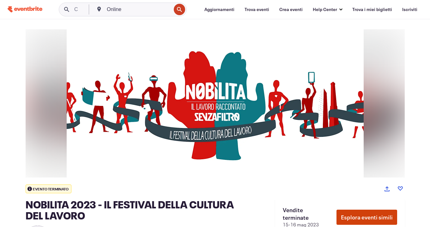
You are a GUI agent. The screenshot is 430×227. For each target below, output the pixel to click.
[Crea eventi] (291, 9)
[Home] (25, 9)
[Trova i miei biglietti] (372, 9)
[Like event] (400, 188)
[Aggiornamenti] (219, 9)
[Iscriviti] (409, 9)
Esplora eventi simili (367, 217)
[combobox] (138, 9)
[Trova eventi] (256, 9)
